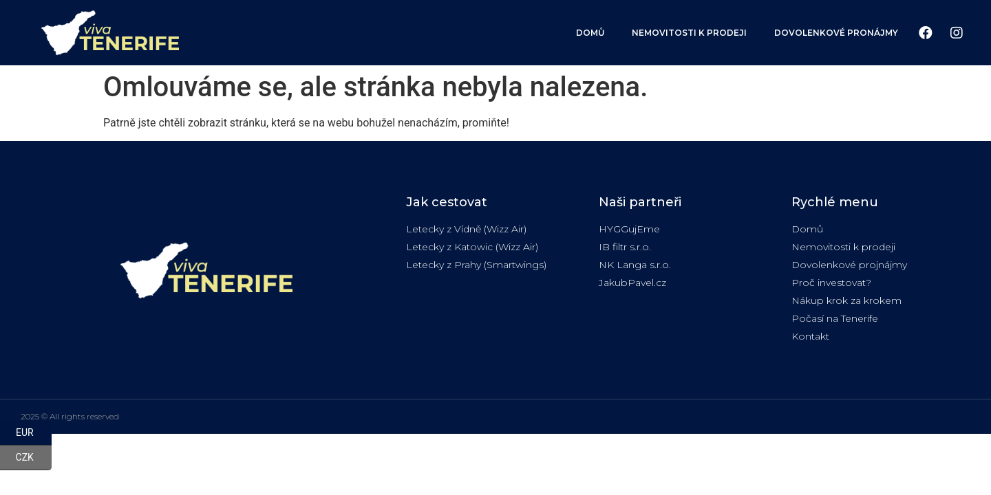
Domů (590, 33)
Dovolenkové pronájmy (836, 33)
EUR (34, 433)
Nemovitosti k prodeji (689, 33)
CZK (34, 458)
